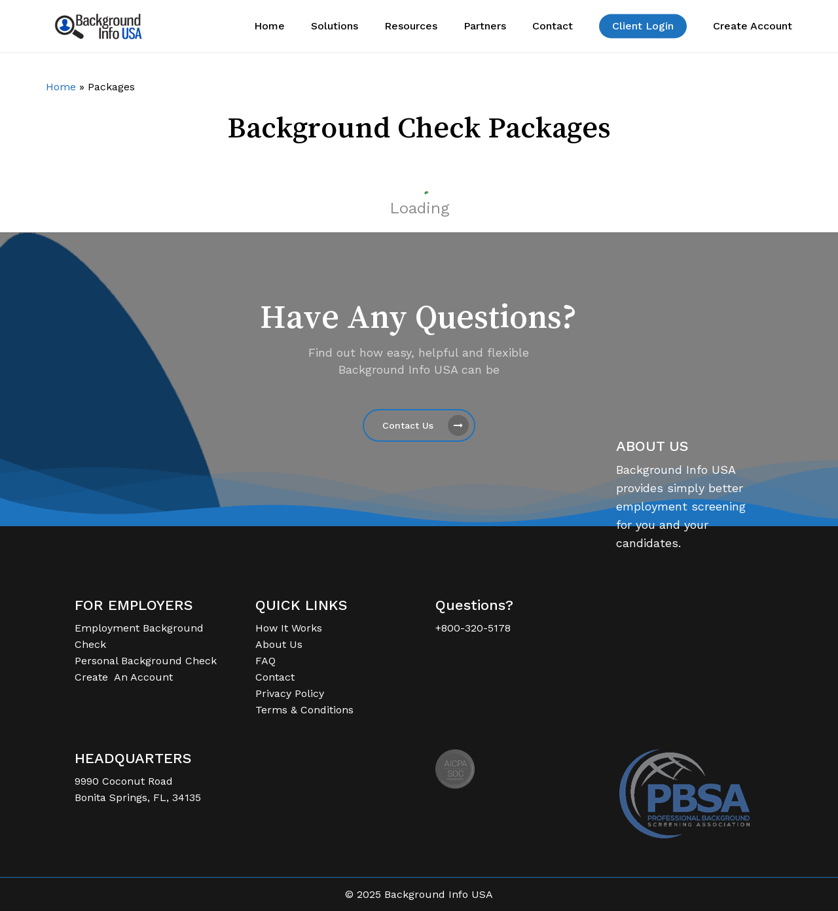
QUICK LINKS (301, 605)
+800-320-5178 (473, 628)
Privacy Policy (289, 693)
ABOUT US (652, 446)
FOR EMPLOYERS (134, 605)
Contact (275, 677)
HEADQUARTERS (133, 758)
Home (61, 86)
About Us (278, 644)
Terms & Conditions (304, 710)
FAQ (265, 660)
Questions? (474, 605)
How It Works (288, 628)
